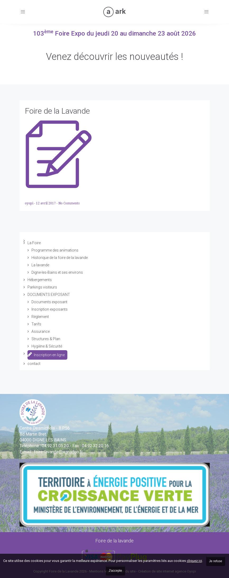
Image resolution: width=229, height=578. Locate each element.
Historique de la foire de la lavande (59, 258)
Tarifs (36, 324)
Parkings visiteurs (42, 287)
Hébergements (39, 280)
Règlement (40, 317)
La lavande (40, 265)
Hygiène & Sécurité (46, 346)
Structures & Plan (45, 339)
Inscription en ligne (46, 354)
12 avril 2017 (46, 203)
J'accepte (115, 570)
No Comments (69, 203)
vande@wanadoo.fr (58, 451)
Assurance (40, 331)
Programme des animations (54, 250)
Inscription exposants (49, 309)
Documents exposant (49, 302)
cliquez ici (194, 561)
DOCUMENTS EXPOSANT (48, 294)
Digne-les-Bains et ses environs (57, 272)
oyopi (29, 203)
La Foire (34, 243)
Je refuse (215, 561)
